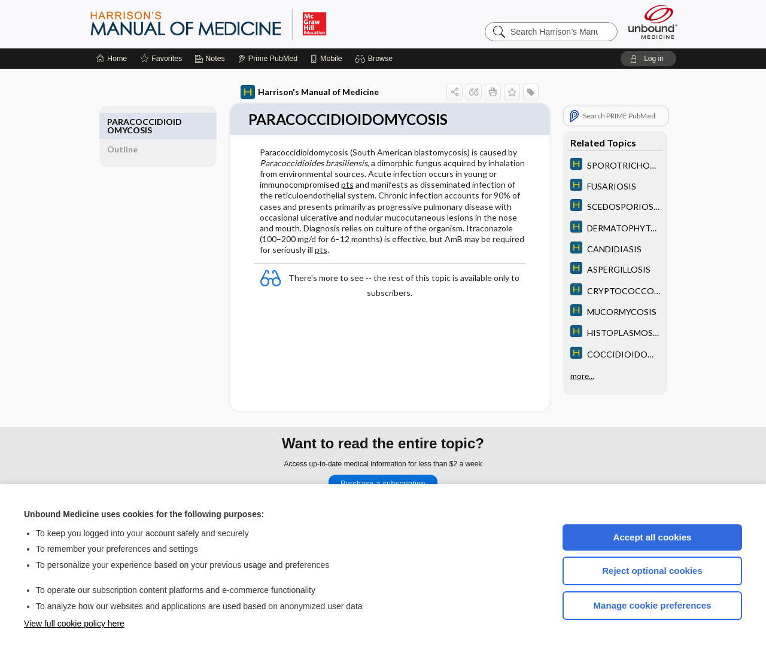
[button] (375, 58)
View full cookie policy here (74, 623)
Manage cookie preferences (653, 605)
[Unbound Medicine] (653, 22)
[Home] (111, 58)
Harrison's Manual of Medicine (296, 92)
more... (568, 374)
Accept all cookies (652, 537)
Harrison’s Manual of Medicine (239, 24)
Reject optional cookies (652, 571)
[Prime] (267, 58)
